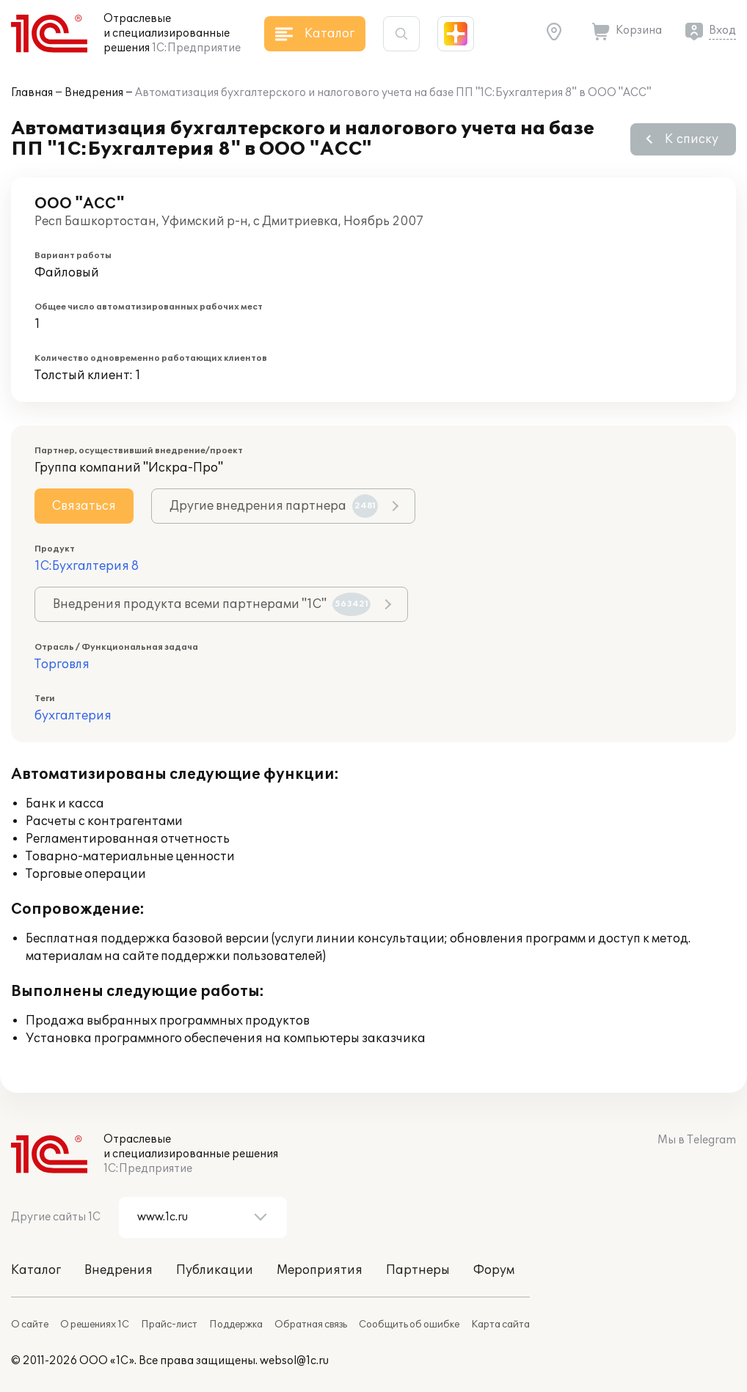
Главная (32, 93)
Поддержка (236, 1324)
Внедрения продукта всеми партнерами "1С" (212, 604)
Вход (722, 30)
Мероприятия (319, 1270)
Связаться (84, 506)
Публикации (214, 1270)
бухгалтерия (73, 715)
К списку (691, 139)
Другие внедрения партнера (274, 506)
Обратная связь (310, 1324)
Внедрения (94, 93)
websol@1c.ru (294, 1361)
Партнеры (418, 1270)
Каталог (36, 1270)
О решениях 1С (94, 1324)
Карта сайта (500, 1324)
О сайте (29, 1324)
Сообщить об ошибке (409, 1324)
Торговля (62, 664)
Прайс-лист (169, 1324)
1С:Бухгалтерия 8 (86, 566)
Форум (493, 1270)
